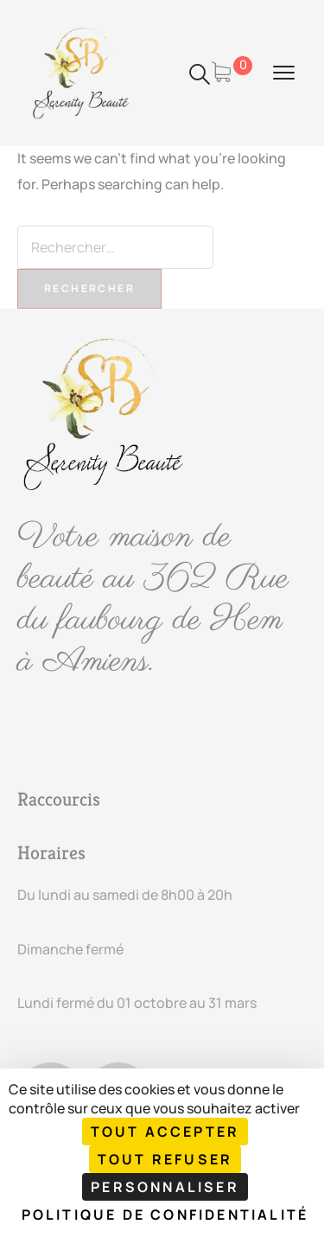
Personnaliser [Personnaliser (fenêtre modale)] (165, 1186)
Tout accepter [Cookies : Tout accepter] (165, 1131)
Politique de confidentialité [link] (165, 1214)
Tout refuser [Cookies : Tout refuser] (165, 1159)
